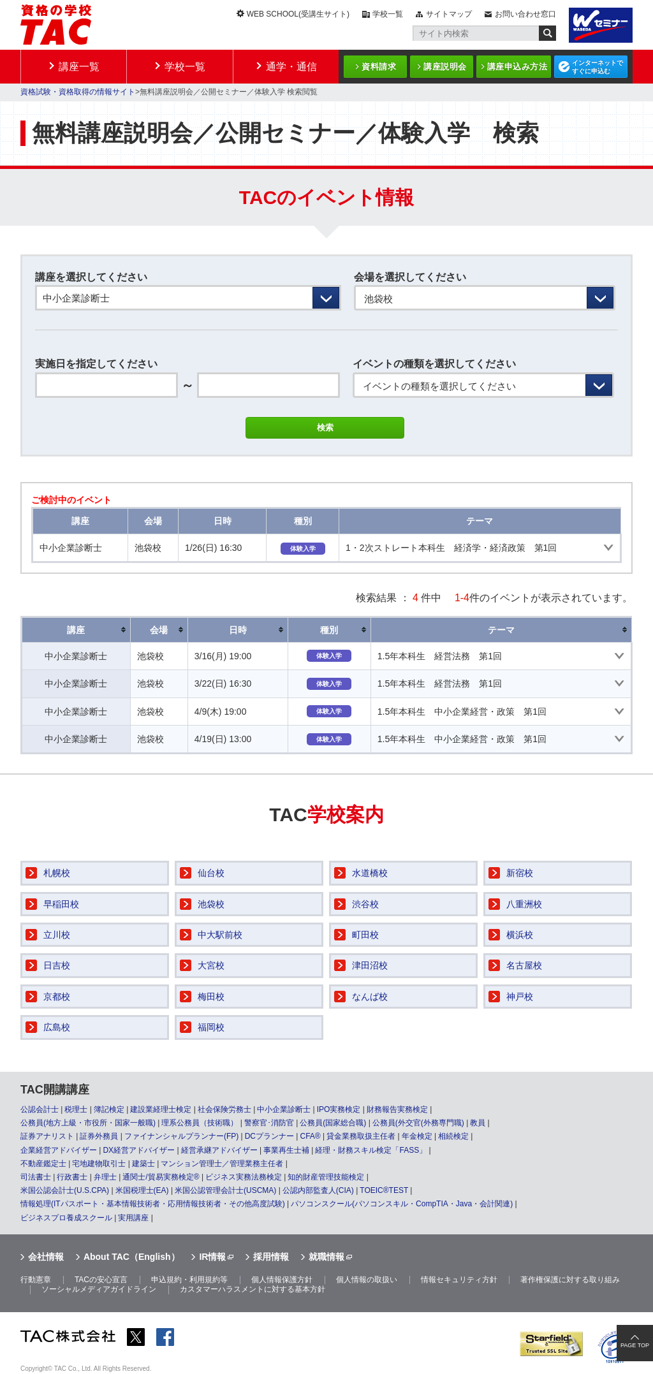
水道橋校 (370, 873)
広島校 (56, 1027)
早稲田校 (61, 904)
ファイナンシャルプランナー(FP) (181, 1136)
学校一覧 (387, 14)
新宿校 (519, 873)
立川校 (56, 935)
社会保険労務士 (224, 1109)
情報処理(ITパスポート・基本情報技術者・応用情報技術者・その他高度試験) (152, 1203)
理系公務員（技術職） (199, 1122)
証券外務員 (99, 1136)
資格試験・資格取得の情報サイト (77, 91)
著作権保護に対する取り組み (570, 1279)
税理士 (75, 1109)
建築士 (143, 1163)
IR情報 (212, 1257)
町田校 (365, 935)
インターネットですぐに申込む (597, 67)
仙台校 (211, 873)
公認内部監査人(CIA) (318, 1190)
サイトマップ (449, 14)
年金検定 (417, 1136)
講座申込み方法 (517, 66)
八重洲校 (524, 904)
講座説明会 (445, 66)
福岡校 (211, 1027)
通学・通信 (291, 66)
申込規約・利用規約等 (189, 1279)
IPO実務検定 (339, 1109)
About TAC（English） (132, 1257)
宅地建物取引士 (99, 1163)
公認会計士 (39, 1109)
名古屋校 (524, 965)
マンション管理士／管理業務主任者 (222, 1163)
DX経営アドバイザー (139, 1150)
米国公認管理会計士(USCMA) (225, 1190)
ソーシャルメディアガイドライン (98, 1289)
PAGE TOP (634, 1345)
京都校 (56, 996)
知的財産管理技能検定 (326, 1177)
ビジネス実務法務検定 (243, 1177)
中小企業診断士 (284, 1109)
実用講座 (133, 1217)
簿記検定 (109, 1109)
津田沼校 (370, 965)
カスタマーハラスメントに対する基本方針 (252, 1289)
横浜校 (519, 935)
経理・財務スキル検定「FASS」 (371, 1150)
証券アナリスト (47, 1136)
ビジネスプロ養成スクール (66, 1217)
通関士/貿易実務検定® (160, 1177)
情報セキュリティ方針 (459, 1279)
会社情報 (46, 1257)
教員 (477, 1122)
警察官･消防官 (269, 1122)
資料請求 (379, 66)
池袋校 (211, 904)
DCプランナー (269, 1136)
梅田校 (211, 996)
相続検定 (453, 1136)
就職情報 (326, 1257)
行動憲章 (35, 1279)
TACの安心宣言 (101, 1279)
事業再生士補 (286, 1150)
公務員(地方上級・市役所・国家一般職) (88, 1122)
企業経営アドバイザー (58, 1150)
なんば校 (370, 996)
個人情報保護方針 (281, 1279)
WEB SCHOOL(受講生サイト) (298, 14)
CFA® (310, 1136)
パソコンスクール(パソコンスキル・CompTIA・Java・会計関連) (402, 1203)
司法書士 (35, 1177)
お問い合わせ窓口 (525, 14)
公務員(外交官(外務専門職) (418, 1122)
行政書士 (72, 1177)
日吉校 (56, 965)
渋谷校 (365, 904)
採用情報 (271, 1257)
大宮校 (211, 965)
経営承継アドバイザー (219, 1150)
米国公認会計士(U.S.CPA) (64, 1190)
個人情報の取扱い (366, 1279)
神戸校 (519, 996)
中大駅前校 (220, 935)
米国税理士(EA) (142, 1190)
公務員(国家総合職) (333, 1122)
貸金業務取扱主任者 (360, 1136)
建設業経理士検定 (160, 1109)
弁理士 (105, 1177)
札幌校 (56, 873)
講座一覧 (79, 66)
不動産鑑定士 (43, 1163)
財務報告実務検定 (397, 1109)
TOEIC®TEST (384, 1190)
